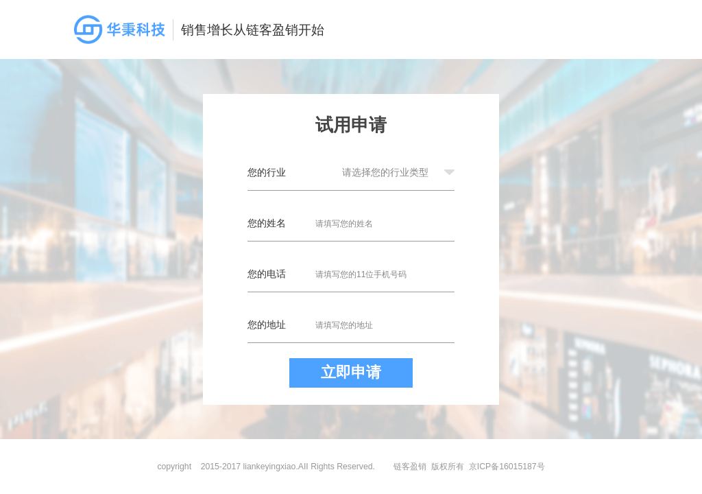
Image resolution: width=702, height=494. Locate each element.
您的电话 (266, 273)
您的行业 (266, 172)
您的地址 (266, 324)
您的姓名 (266, 222)
